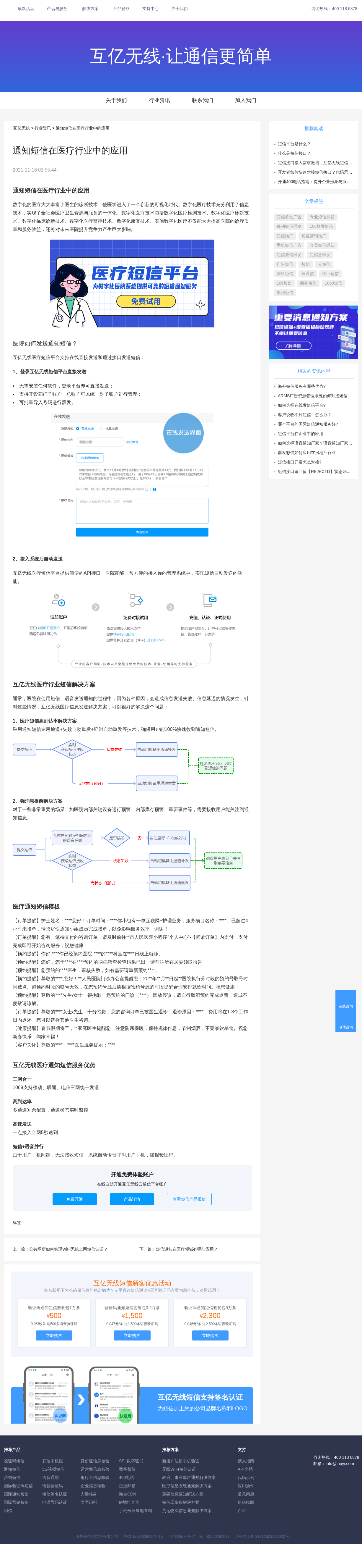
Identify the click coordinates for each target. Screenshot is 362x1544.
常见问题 (246, 1494)
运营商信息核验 (95, 1469)
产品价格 (121, 8)
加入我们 (245, 100)
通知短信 (12, 1469)
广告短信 (285, 264)
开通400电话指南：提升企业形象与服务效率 (318, 181)
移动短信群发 (289, 226)
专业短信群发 (322, 216)
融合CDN (127, 1494)
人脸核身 (89, 1494)
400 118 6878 (344, 8)
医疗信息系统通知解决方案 (187, 1485)
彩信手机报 (52, 1461)
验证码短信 (14, 1461)
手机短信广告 (289, 245)
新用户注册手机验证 (180, 1461)
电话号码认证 (54, 1502)
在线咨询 (346, 1006)
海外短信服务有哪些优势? (302, 386)
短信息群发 (320, 254)
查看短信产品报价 (189, 1199)
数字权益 (127, 1469)
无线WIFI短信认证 (179, 1469)
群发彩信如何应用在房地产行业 (307, 452)
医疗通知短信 (30, 906)
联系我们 (202, 100)
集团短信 (285, 292)
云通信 (307, 273)
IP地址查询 (129, 1502)
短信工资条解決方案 (180, 1502)
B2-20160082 (218, 1536)
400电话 (126, 1477)
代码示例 (246, 1477)
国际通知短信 (16, 1494)
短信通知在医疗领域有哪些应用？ (187, 1249)
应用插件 (246, 1485)
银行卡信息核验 (95, 1477)
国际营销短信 (16, 1502)
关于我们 (179, 8)
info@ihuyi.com (340, 1463)
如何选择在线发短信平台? (302, 405)
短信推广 (285, 235)
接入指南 (246, 1461)
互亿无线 (21, 128)
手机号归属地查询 (135, 1510)
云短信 (324, 264)
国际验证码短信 (18, 1485)
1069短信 (333, 283)
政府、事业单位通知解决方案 (189, 1477)
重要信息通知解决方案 (182, 1494)
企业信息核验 (93, 1485)
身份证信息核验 (95, 1461)
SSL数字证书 (131, 1461)
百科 (242, 1510)
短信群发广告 (289, 216)
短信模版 (246, 1502)
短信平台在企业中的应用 (300, 433)
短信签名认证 (54, 1494)
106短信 (284, 283)
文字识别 (89, 1502)
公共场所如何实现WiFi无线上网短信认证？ (68, 1249)
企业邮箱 (127, 1485)
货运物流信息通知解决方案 (187, 1510)
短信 (305, 264)
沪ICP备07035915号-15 (142, 1536)
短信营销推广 (313, 235)
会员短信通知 (322, 245)
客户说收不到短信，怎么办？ (305, 414)
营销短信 (12, 1477)
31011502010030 (270, 1536)
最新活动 (26, 8)
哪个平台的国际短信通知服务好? (308, 424)
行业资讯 (159, 100)
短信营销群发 (289, 254)
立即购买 (54, 1335)
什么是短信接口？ (294, 153)
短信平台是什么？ (294, 143)
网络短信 (285, 273)
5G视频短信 (53, 1469)
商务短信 (308, 283)
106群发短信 (321, 226)
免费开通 (74, 1199)
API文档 (245, 1469)
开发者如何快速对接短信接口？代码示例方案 (319, 172)
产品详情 (132, 1199)
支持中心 (150, 8)
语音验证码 (52, 1485)
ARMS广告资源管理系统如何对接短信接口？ (319, 395)
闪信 (8, 1510)
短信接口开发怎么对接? (300, 462)
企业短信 (330, 273)
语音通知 (50, 1477)
